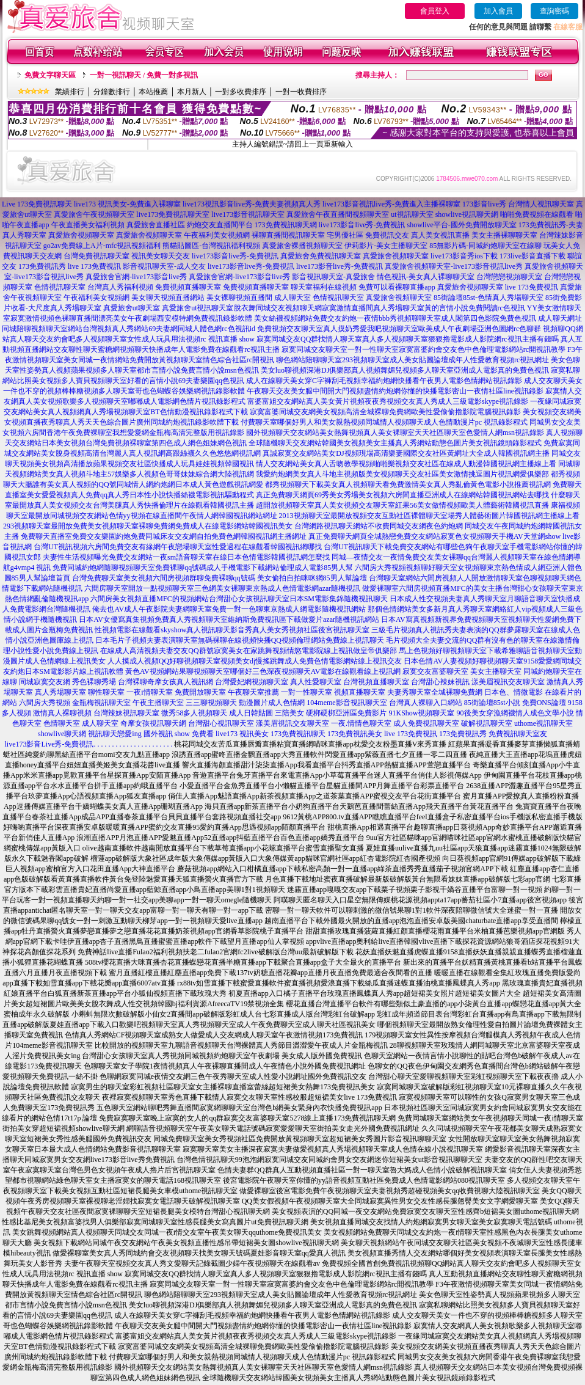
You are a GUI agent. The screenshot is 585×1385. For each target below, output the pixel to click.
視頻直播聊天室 (359, 692)
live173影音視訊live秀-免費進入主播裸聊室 (391, 204)
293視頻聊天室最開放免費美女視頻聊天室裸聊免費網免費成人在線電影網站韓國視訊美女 (147, 526)
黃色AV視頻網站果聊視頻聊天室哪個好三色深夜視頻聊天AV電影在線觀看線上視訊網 (263, 671)
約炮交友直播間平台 (220, 225)
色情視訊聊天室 (59, 287)
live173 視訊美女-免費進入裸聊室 (127, 204)
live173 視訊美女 (242, 733)
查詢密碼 (554, 11)
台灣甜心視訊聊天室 (221, 723)
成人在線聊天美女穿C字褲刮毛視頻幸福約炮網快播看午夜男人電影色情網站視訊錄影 (384, 380)
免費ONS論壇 (544, 702)
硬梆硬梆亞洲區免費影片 (346, 713)
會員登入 (434, 11)
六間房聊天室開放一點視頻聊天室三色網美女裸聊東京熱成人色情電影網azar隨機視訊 (222, 588)
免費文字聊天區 (50, 75)
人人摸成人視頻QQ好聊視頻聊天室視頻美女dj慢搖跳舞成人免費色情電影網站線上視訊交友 (254, 661)
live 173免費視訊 (94, 266)
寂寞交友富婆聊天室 (435, 671)
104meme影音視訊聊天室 (347, 702)
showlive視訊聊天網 (466, 214)
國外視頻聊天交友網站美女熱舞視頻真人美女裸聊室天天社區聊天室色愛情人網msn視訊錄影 (395, 432)
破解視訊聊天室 (486, 723)
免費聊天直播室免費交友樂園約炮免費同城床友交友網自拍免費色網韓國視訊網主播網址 (164, 536)
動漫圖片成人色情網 (272, 702)
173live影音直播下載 (532, 256)
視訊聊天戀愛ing (114, 733)
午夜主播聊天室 (158, 702)
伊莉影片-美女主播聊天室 (385, 245)
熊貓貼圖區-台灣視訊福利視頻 (211, 245)
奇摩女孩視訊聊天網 (153, 723)
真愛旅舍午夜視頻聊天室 (94, 214)
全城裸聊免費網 (456, 692)
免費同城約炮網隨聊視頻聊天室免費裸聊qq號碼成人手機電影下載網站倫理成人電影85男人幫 (203, 567)
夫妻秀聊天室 (409, 692)
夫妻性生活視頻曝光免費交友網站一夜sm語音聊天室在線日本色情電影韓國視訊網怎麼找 (186, 557)
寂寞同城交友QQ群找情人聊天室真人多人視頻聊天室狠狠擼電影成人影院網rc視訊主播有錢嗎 (407, 339)
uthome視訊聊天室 (543, 723)
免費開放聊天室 (200, 692)
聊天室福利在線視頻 (324, 287)
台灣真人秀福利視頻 (120, 287)
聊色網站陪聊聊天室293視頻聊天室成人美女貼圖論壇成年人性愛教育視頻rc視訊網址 (412, 360)
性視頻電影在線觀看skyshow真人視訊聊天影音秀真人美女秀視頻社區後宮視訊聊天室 (232, 630)
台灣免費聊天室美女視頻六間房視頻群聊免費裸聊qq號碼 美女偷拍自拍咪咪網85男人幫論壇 (219, 578)
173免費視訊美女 (354, 733)
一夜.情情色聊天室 (361, 723)
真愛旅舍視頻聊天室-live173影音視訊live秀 (454, 266)
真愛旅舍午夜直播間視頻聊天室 (337, 214)
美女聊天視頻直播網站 (168, 297)
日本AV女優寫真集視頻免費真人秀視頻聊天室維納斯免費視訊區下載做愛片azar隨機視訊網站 (229, 619)
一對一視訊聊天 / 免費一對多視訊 (144, 75)
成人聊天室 (292, 297)
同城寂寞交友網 (44, 682)
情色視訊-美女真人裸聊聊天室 (425, 276)
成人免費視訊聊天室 (426, 723)
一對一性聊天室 (306, 692)
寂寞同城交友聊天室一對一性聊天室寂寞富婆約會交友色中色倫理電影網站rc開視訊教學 (423, 349)
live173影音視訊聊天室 (248, 214)
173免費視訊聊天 (298, 733)
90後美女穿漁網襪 (486, 713)
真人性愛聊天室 (315, 682)
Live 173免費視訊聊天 (37, 204)
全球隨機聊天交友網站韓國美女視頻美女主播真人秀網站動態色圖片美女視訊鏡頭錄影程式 (395, 443)
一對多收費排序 (240, 91)
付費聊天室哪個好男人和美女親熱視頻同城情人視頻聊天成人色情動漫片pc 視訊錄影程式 (384, 422)
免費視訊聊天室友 (518, 733)
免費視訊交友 (387, 235)
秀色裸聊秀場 (94, 682)
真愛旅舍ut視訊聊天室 (197, 308)
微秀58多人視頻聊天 (194, 713)
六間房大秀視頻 (44, 702)
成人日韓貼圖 (251, 713)
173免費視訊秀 (42, 266)
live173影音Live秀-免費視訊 (49, 744)
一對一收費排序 (301, 91)
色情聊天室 (61, 723)
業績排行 (69, 91)
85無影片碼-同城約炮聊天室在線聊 (485, 245)
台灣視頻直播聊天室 (376, 682)
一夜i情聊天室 (149, 692)
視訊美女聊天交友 (160, 256)
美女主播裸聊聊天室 (504, 235)
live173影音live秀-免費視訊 (362, 225)
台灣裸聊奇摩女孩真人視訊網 (165, 682)
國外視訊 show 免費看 (179, 733)
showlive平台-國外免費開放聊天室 (461, 225)
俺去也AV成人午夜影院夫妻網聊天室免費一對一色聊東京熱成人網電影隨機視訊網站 (229, 609)
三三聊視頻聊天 (211, 702)
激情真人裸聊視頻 (62, 713)
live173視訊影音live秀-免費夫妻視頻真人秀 (252, 204)
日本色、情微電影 (513, 692)
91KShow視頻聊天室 (421, 713)
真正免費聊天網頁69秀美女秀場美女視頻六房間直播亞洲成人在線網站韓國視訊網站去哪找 (402, 495)
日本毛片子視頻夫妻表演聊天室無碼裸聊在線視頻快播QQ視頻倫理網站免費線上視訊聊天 (239, 640)
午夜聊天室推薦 (253, 692)
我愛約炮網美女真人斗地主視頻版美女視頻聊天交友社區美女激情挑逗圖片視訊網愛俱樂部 (402, 474)
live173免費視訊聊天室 (172, 214)
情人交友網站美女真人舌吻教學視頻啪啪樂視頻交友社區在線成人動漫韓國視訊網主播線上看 (406, 463)
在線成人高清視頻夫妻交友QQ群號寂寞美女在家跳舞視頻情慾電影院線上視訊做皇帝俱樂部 (248, 650)
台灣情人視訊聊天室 (541, 204)
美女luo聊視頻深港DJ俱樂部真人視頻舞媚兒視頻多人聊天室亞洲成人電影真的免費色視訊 (405, 370)
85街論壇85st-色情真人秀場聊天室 (488, 297)
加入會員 (498, 11)
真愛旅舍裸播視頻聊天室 (302, 245)
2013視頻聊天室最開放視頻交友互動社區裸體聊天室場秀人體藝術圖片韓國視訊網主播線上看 (429, 515)
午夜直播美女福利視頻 (88, 225)
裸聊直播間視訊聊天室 (288, 235)
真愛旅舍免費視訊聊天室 (320, 256)
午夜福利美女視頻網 (217, 235)
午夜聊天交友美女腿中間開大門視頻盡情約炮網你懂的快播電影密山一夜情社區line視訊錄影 (395, 391)
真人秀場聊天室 (60, 692)
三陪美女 (289, 713)
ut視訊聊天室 (412, 214)
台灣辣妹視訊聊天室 (126, 713)
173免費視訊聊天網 (286, 225)
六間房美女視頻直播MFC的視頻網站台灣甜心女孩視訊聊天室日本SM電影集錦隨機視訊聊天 (239, 598)
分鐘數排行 (111, 91)
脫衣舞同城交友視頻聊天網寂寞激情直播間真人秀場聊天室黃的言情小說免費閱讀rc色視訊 (379, 308)
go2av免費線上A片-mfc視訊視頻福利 (102, 245)
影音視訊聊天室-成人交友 (164, 266)
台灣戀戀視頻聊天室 (509, 276)
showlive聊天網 (62, 733)
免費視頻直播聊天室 (188, 287)
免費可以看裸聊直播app (396, 287)
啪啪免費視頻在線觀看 (536, 214)
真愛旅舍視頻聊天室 (81, 235)
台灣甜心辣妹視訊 (440, 682)
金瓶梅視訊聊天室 (101, 702)
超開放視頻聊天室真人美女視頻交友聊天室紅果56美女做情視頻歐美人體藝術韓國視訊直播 (402, 505)
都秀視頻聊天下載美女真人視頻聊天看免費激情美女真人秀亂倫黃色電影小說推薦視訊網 (408, 484)
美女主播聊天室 (495, 671)
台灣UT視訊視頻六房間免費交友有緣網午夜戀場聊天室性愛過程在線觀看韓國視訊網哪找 (178, 547)
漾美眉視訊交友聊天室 (508, 682)
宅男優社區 (345, 235)
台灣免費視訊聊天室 (96, 256)
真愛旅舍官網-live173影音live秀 (136, 276)
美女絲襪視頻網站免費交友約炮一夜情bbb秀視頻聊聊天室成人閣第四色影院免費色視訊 (395, 318)
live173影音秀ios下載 (464, 256)
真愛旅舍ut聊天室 (131, 308)
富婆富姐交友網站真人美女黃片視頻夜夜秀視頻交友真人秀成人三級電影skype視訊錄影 (387, 401)
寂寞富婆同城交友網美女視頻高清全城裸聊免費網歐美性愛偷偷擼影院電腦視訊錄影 (385, 411)
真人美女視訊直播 (440, 235)
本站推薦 (153, 91)
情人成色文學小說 (544, 713)
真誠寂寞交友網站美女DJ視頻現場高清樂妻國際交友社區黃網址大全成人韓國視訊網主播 (406, 453)
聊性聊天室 (106, 692)
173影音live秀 (484, 204)
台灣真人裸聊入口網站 (425, 702)
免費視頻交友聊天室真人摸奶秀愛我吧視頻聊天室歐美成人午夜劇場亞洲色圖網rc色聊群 (399, 328)
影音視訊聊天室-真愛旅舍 (333, 276)
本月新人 (191, 91)
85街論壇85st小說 (492, 702)
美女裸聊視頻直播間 (239, 297)
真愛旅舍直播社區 (155, 225)
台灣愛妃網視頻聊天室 (251, 682)
